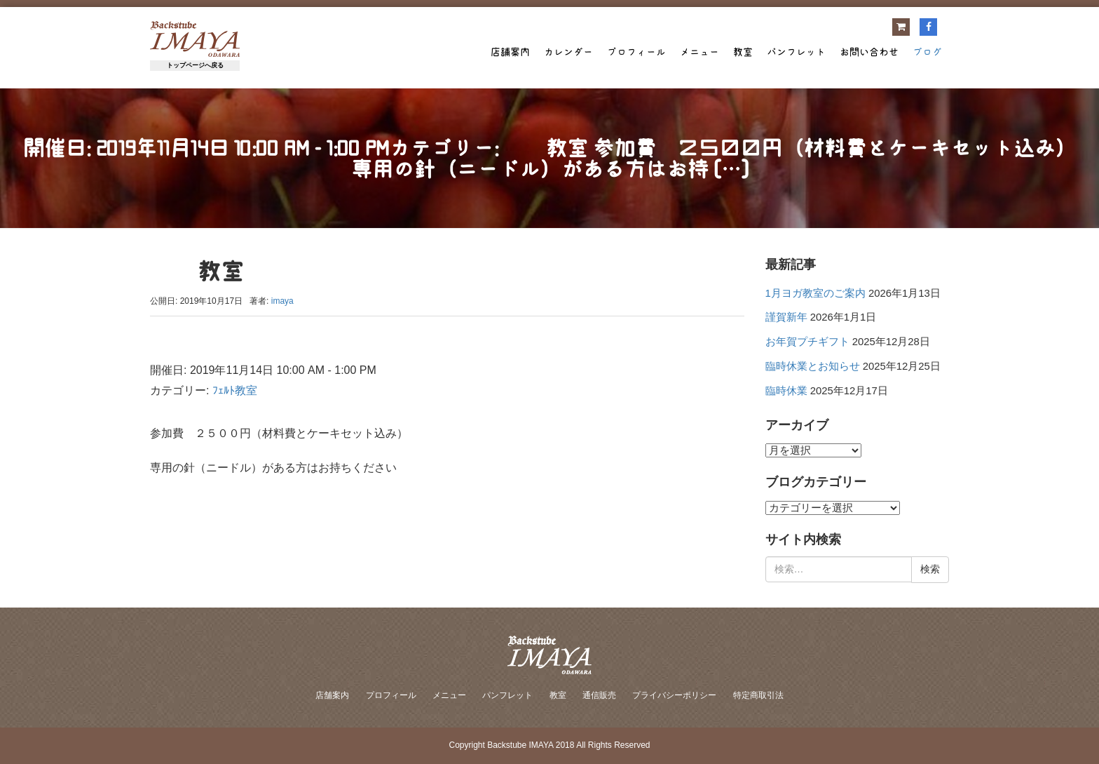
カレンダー (568, 52)
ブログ (927, 52)
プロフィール (636, 52)
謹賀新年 (786, 317)
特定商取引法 (758, 695)
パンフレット (796, 52)
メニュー (699, 52)
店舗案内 (510, 52)
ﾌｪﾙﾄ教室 (234, 390)
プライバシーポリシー (674, 695)
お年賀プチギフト (807, 341)
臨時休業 (786, 390)
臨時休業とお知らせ (812, 366)
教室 (743, 52)
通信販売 (599, 695)
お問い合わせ (869, 52)
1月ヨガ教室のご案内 (815, 293)
